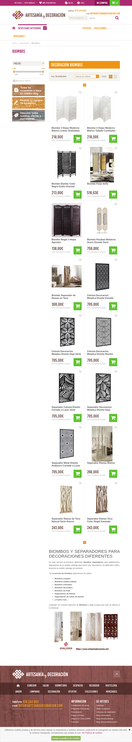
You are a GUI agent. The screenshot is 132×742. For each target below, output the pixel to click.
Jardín (18, 691)
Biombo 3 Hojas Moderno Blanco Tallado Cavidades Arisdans (101, 129)
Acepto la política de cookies (66, 738)
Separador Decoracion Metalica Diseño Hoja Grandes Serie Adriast (99, 408)
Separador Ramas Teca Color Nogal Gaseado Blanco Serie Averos (99, 520)
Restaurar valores (23, 81)
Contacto (75, 722)
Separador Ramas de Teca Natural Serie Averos (66, 520)
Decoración (24, 43)
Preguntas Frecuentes (80, 709)
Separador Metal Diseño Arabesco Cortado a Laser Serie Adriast (66, 464)
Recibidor (94, 685)
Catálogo (100, 705)
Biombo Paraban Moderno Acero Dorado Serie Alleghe (101, 241)
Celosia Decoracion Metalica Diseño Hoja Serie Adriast (66, 353)
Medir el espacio (103, 709)
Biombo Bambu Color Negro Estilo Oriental (63, 185)
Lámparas (35, 691)
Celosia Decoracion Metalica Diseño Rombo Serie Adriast (100, 353)
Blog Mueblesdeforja (104, 719)
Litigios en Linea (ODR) (81, 719)
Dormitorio (61, 685)
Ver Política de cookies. (92, 733)
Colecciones (100, 28)
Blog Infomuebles (103, 715)
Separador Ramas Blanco (101, 463)
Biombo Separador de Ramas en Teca (64, 296)
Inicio (14, 43)
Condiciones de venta (80, 705)
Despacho (78, 685)
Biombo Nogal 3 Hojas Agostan (64, 240)
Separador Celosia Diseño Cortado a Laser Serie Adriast (66, 408)
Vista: (113, 76)
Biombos (36, 43)
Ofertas (87, 28)
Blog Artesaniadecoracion (106, 722)
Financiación (76, 712)
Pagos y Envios (77, 715)
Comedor (31, 685)
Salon (46, 685)
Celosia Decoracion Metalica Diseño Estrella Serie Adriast (100, 297)
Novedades (19, 36)
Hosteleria (111, 685)
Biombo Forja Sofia (97, 184)
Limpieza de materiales (106, 712)
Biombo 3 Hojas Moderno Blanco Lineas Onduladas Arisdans (66, 129)
